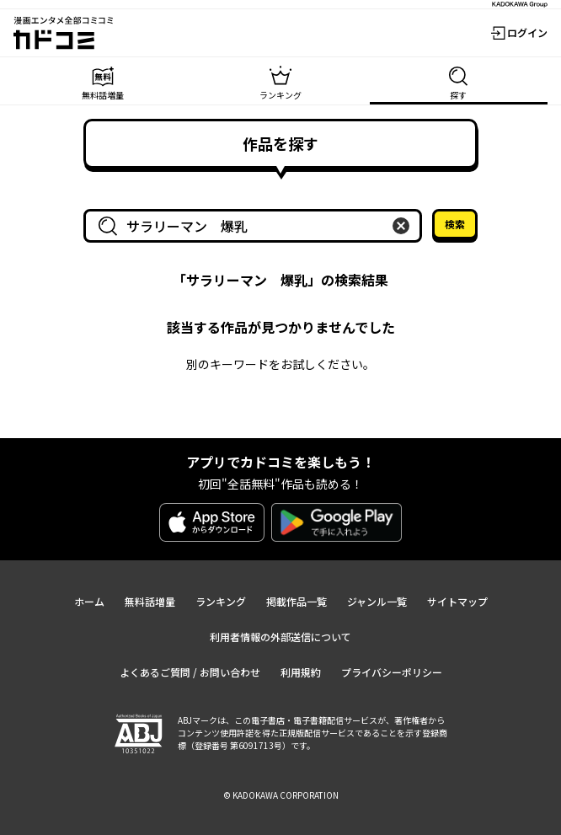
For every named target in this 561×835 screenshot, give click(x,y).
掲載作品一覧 (296, 601)
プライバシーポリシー (391, 672)
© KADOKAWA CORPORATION (281, 795)
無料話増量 (150, 601)
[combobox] (256, 225)
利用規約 (300, 672)
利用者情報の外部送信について (280, 636)
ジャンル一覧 (377, 601)
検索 (455, 224)
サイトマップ (457, 601)
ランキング (220, 601)
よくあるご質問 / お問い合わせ (190, 672)
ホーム (89, 601)
